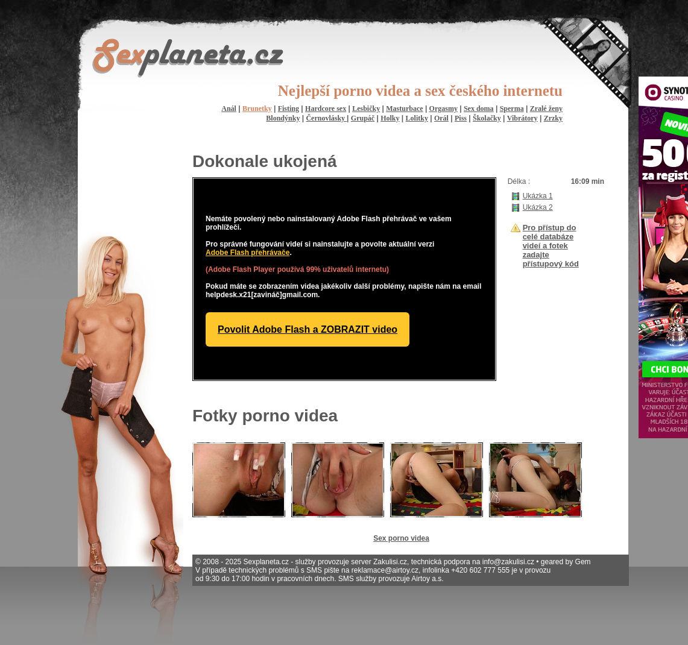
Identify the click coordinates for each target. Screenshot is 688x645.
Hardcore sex (325, 108)
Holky (389, 118)
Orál (441, 118)
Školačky (487, 118)
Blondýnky (283, 118)
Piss (461, 118)
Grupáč (362, 118)
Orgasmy (443, 108)
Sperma (512, 108)
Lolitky (417, 118)
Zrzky (553, 118)
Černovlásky (326, 118)
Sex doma (479, 108)
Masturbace (404, 108)
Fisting (288, 108)
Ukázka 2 (538, 207)
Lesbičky (366, 108)
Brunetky (257, 108)
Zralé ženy (546, 108)
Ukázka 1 (538, 196)
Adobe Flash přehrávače (247, 252)
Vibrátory (522, 118)
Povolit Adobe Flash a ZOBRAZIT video (307, 329)
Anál (228, 108)
